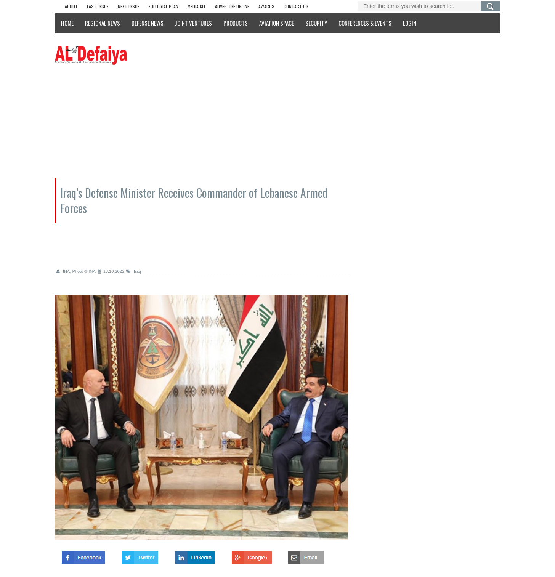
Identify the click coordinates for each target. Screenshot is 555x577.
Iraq (133, 271)
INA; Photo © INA (76, 271)
